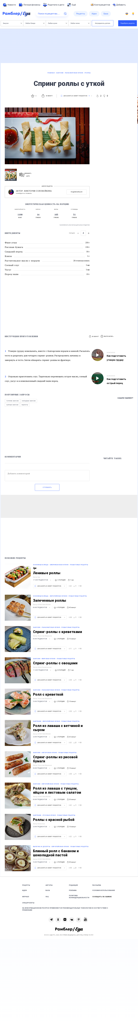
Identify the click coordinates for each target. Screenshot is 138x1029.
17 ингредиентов (42, 580)
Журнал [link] (25, 896)
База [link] (48, 890)
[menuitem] (9, 5)
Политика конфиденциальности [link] (79, 896)
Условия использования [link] (103, 890)
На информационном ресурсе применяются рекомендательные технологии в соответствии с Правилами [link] (65, 909)
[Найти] (65, 13)
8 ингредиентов (42, 607)
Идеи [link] (24, 890)
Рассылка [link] (96, 885)
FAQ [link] (47, 896)
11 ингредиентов (42, 670)
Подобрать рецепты (128, 23)
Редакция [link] (73, 885)
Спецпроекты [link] (28, 903)
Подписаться (76, 192)
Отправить (47, 487)
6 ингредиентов (42, 737)
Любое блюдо (34, 23)
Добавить (119, 4)
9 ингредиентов (42, 701)
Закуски (12, 23)
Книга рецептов (100, 4)
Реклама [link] (73, 890)
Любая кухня (57, 23)
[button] (107, 336)
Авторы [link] (49, 885)
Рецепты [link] (26, 885)
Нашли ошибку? (125, 398)
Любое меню (80, 23)
